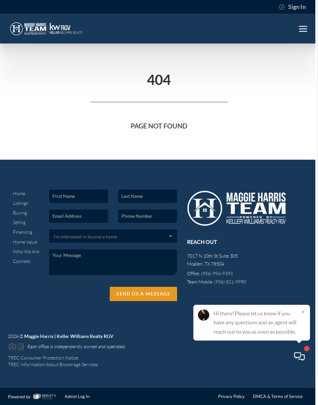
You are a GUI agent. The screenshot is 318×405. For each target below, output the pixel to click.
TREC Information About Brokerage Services (53, 364)
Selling (19, 222)
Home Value (25, 242)
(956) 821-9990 (230, 281)
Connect (21, 261)
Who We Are (26, 251)
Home (19, 193)
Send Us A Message (143, 293)
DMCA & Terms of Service (278, 396)
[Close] (303, 341)
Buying (20, 212)
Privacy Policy (231, 396)
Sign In (292, 7)
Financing (22, 232)
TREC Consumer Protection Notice (43, 358)
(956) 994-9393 (217, 273)
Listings (20, 203)
